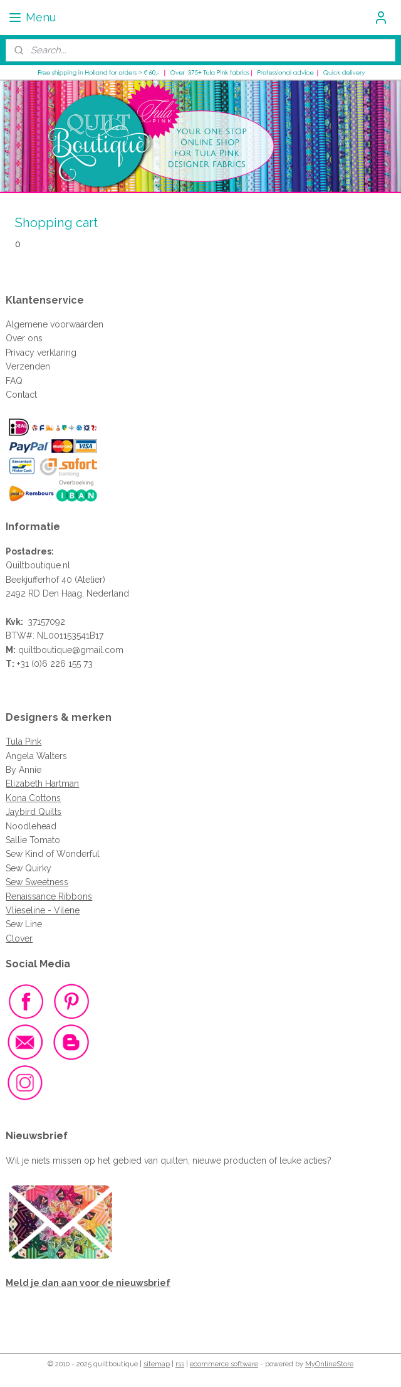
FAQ (14, 381)
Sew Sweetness (37, 882)
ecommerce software (224, 1364)
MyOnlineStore (329, 1364)
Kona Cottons (33, 798)
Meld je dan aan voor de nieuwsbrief (88, 1283)
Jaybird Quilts (33, 812)
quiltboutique (45, 650)
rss (179, 1364)
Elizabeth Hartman (42, 784)
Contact (21, 395)
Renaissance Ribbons (49, 896)
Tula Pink (23, 741)
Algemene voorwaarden (54, 324)
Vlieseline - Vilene (43, 910)
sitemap (156, 1364)
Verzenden (28, 366)
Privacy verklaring (41, 353)
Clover (19, 938)
